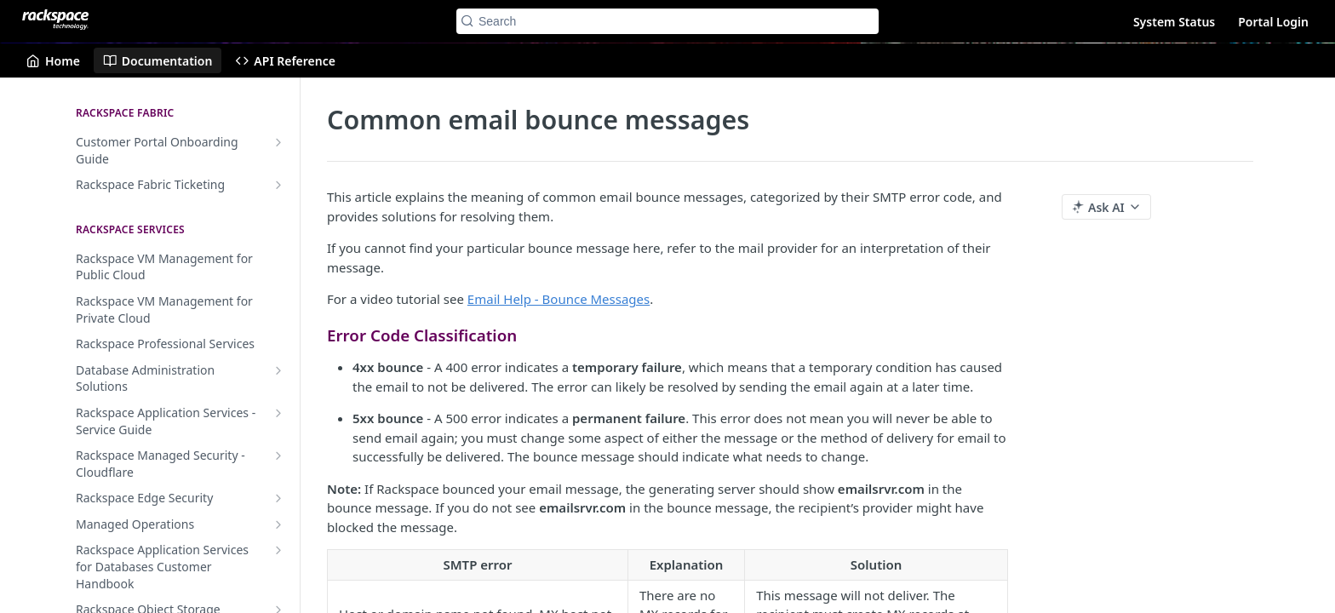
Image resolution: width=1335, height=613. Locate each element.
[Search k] (667, 21)
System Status (1174, 22)
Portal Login (1273, 22)
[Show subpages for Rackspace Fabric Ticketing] (278, 185)
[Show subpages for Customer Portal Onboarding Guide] (278, 142)
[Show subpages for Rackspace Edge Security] (278, 498)
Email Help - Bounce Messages (558, 298)
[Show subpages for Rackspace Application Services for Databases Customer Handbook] (278, 550)
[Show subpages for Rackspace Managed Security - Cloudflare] (278, 455)
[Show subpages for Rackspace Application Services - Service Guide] (278, 413)
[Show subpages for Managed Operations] (278, 524)
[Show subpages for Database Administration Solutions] (278, 370)
